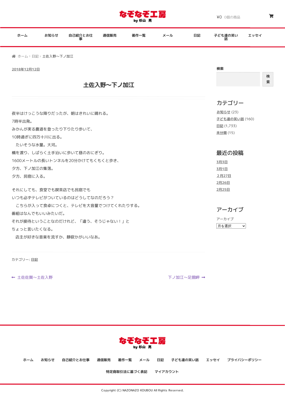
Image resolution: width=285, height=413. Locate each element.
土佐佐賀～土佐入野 (35, 277)
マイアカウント (167, 371)
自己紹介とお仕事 (81, 37)
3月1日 (222, 169)
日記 (197, 35)
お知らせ (51, 35)
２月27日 (223, 176)
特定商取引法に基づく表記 (126, 371)
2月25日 (223, 189)
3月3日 (222, 162)
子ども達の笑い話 (226, 37)
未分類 (221, 132)
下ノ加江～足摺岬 (183, 277)
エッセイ (255, 35)
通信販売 (110, 35)
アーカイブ (225, 219)
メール (168, 35)
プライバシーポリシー (244, 360)
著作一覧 (139, 35)
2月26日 (223, 182)
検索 (220, 68)
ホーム (22, 35)
